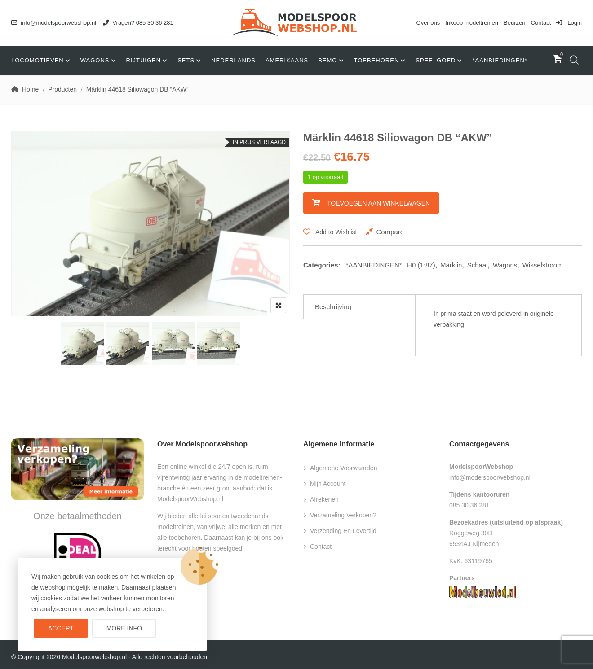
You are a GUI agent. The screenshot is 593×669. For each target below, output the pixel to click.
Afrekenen (324, 499)
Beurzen (514, 22)
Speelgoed (436, 60)
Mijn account (327, 483)
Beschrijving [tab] (333, 306)
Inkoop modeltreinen (471, 22)
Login (569, 22)
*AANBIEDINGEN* (499, 60)
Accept (61, 628)
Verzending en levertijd (343, 530)
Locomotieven (37, 60)
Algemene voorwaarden (343, 468)
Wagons (95, 60)
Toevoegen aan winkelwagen (378, 203)
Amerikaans (287, 60)
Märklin (451, 265)
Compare (390, 232)
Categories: (322, 265)
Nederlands (233, 60)
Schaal (477, 265)
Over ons (428, 22)
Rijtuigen (143, 60)
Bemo (327, 60)
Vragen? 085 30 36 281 (138, 22)
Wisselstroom (542, 265)
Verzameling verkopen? (343, 515)
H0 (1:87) (421, 265)
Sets (186, 60)
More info (124, 628)
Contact (541, 22)
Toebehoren (376, 60)
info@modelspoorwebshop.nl (53, 22)
